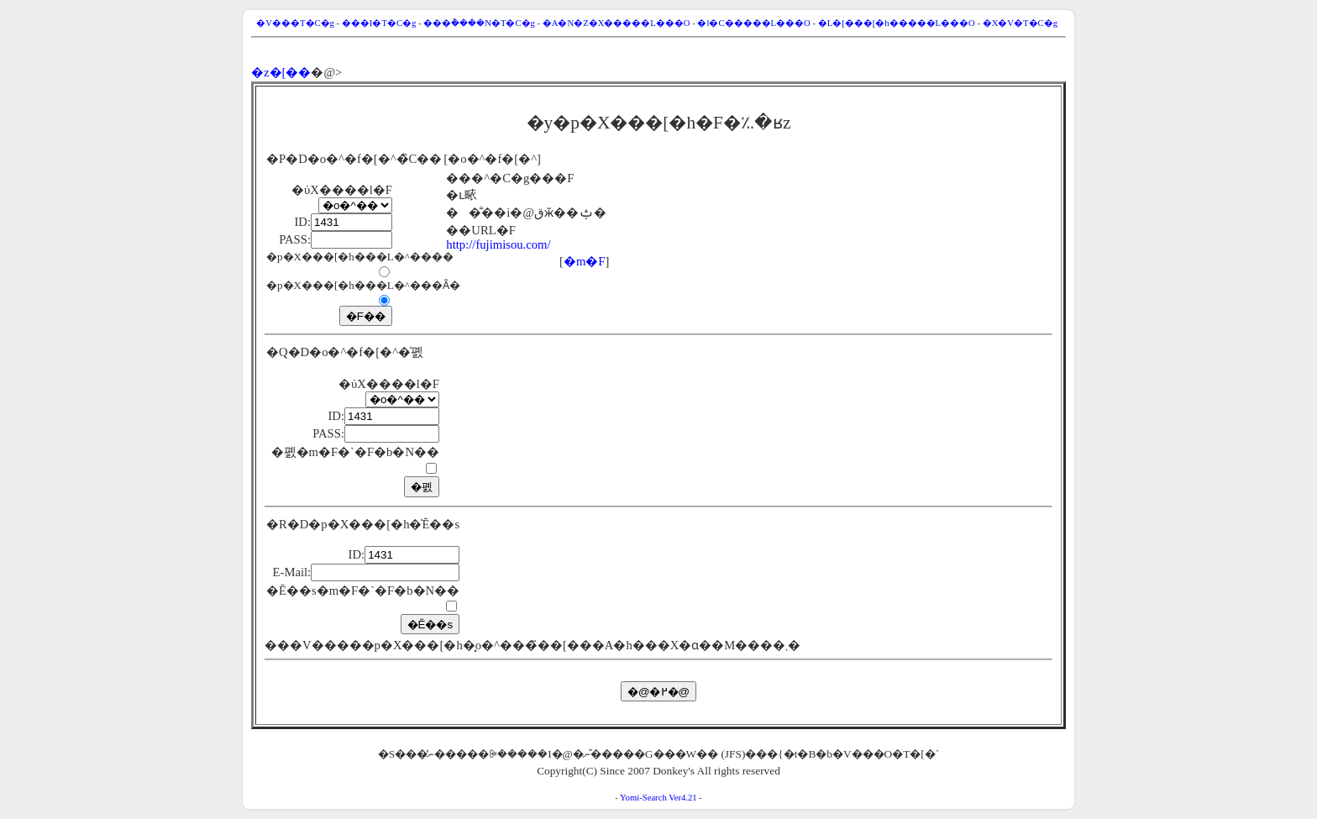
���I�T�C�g (379, 23)
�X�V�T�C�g (1020, 23)
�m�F (585, 261)
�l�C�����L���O (753, 23)
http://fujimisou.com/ (498, 244)
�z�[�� (281, 72)
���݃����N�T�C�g (479, 23)
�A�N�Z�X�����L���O (616, 23)
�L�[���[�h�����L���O (896, 23)
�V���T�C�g (295, 23)
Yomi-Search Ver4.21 (658, 797)
